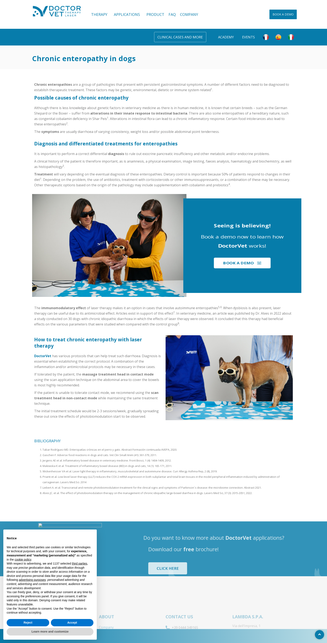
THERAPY (100, 14)
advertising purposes (32, 579)
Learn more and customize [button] (49, 631)
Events (248, 37)
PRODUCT (155, 14)
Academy (226, 37)
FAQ (172, 14)
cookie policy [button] (23, 559)
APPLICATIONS (128, 14)
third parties (79, 563)
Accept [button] (72, 622)
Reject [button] (28, 622)
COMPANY (189, 14)
